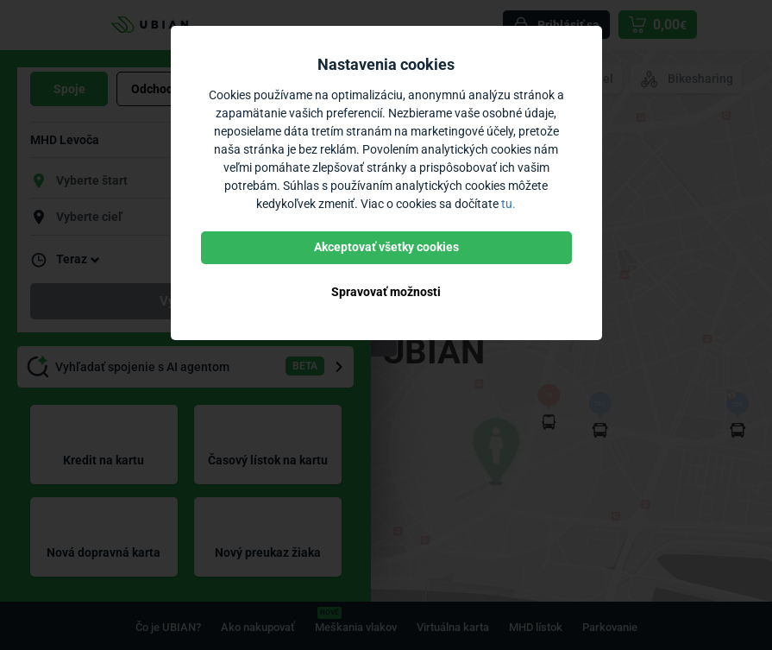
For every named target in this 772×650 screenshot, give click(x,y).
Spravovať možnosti (386, 292)
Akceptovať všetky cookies (386, 247)
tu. (508, 204)
